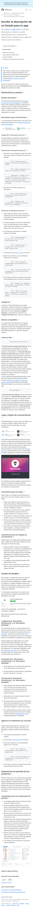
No (9, 879)
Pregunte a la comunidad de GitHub (11, 890)
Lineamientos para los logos (13, 492)
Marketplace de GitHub (18, 13)
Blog (18, 905)
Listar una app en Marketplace (11, 15)
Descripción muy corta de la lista (14, 117)
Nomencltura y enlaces (12, 92)
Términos (15, 903)
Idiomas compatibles (10, 320)
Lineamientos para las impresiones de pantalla (15, 797)
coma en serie (18, 253)
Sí (4, 879)
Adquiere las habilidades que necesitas (16, 721)
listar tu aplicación (12, 29)
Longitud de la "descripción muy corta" (14, 135)
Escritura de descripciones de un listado (14, 16)
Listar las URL (7, 337)
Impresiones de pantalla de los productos (15, 772)
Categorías (6, 302)
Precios (3, 905)
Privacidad (21, 903)
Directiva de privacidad (6, 882)
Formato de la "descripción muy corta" (14, 211)
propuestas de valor (11, 650)
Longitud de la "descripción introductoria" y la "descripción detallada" (13, 623)
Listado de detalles (10, 573)
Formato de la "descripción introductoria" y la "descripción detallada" (13, 680)
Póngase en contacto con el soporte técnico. (13, 892)
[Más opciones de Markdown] (17, 46)
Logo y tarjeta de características (16, 416)
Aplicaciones (7, 13)
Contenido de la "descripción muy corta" (14, 150)
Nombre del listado (9, 98)
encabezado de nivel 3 (22, 714)
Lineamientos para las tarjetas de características (14, 536)
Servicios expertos (11, 905)
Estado (27, 903)
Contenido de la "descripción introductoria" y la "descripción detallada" (13, 661)
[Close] (28, 2)
